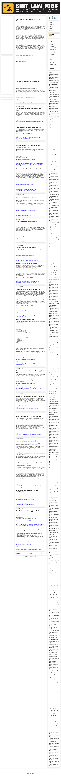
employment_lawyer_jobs (54, 274)
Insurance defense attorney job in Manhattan (30, 396)
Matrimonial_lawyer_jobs (53, 443)
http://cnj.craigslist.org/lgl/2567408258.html (23, 544)
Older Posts (42, 553)
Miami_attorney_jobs (53, 452)
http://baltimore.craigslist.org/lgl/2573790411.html (24, 520)
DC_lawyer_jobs (52, 224)
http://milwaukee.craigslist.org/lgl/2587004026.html (25, 236)
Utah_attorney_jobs (52, 723)
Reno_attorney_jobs (53, 600)
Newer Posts (18, 553)
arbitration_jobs (52, 90)
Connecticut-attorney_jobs (33, 137)
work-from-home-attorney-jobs (39, 102)
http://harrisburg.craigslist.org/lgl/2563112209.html (25, 499)
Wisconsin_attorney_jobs (20, 241)
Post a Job (51, 26)
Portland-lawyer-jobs (53, 570)
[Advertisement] (7, 34)
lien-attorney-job (52, 410)
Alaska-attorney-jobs (53, 82)
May (51, 59)
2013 (51, 42)
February (52, 64)
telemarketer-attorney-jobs (54, 679)
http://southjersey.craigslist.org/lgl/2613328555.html (25, 97)
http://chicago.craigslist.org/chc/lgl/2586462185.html (25, 255)
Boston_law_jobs (22, 281)
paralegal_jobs (51, 534)
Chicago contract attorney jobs (26, 247)
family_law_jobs (30, 434)
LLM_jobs (51, 414)
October (51, 51)
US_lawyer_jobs (52, 721)
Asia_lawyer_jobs (52, 99)
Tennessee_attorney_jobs (54, 687)
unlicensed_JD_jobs (29, 102)
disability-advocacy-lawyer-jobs (52, 244)
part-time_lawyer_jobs (32, 239)
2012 (51, 44)
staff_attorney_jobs (52, 652)
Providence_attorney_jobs (54, 578)
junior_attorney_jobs (21, 388)
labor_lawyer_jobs (52, 386)
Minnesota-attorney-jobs (53, 467)
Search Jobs (51, 24)
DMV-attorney (51, 248)
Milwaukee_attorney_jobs (23, 239)
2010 (51, 68)
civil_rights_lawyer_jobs (29, 281)
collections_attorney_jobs (53, 179)
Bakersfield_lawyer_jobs (53, 121)
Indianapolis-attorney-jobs (54, 361)
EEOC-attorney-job (52, 270)
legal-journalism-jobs (53, 403)
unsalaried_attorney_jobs (53, 718)
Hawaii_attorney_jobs (53, 332)
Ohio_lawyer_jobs (52, 517)
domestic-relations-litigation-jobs (52, 257)
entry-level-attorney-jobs (39, 58)
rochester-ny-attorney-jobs (54, 609)
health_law (51, 334)
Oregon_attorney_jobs (53, 528)
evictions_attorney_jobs (53, 293)
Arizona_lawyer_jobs (53, 94)
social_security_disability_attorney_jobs (54, 647)
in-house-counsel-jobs (53, 357)
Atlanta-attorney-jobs (53, 101)
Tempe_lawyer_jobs (52, 682)
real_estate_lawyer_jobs (53, 594)
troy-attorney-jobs (52, 703)
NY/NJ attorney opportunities (25, 319)
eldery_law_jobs (52, 272)
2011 (51, 46)
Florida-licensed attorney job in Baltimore (29, 511)
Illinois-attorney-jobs (53, 349)
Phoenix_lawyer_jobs (53, 560)
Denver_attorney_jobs (53, 237)
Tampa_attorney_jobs (53, 670)
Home (30, 553)
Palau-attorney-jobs (52, 532)
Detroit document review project (26, 197)
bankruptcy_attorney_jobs (54, 127)
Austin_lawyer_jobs (52, 111)
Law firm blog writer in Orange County (28, 145)
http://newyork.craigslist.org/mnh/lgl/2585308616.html (25, 383)
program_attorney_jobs (53, 576)
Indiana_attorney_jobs (53, 359)
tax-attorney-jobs (39, 60)
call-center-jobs (52, 157)
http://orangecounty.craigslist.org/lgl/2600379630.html (25, 159)
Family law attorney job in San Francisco (29, 416)
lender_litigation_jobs (53, 408)
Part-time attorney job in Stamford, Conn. (29, 127)
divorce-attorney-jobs (53, 246)
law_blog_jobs (38, 163)
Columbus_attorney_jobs (53, 185)
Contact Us (51, 30)
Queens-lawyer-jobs (53, 590)
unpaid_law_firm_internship (21, 61)
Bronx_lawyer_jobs (22, 121)
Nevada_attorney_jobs (53, 476)
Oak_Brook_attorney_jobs (54, 514)
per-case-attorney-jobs (40, 239)
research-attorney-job (53, 602)
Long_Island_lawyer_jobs (54, 419)
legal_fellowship (52, 399)
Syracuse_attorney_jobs (53, 667)
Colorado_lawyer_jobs (53, 182)
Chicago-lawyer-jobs (53, 164)
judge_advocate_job (53, 379)
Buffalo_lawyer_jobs (53, 149)
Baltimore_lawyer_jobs (23, 524)
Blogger (32, 773)
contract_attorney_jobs (53, 202)
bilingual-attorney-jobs (53, 135)
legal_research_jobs (30, 485)
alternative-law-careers (23, 163)
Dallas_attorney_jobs (53, 222)
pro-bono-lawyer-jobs (53, 572)
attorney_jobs (51, 106)
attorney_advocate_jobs (53, 103)
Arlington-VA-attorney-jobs (54, 96)
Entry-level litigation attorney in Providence (30, 169)
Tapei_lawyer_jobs (52, 672)
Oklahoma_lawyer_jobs (53, 522)
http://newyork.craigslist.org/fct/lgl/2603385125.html (25, 133)
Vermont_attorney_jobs (53, 727)
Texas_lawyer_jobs (52, 690)
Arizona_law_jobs (52, 92)
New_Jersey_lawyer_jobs (20, 549)
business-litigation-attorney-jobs (52, 151)
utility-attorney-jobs (52, 725)
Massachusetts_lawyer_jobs (21, 282)
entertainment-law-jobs (53, 279)
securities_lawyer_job (53, 637)
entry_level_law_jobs (31, 58)
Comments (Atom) (33, 556)
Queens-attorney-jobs (37, 122)
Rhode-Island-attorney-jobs (30, 190)
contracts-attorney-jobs (53, 205)
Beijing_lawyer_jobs (52, 130)
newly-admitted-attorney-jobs (31, 189)
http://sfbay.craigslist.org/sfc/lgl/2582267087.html (24, 430)
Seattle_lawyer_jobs (53, 635)
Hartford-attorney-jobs (53, 330)
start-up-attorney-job (53, 656)
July (51, 56)
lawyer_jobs (51, 395)
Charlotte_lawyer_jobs (53, 161)
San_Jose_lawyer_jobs (53, 630)
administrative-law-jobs (53, 80)
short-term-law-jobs (19, 215)
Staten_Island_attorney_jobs (21, 124)
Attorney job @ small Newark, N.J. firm (28, 530)
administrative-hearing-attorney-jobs (53, 78)
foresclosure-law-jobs (34, 313)
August (51, 54)
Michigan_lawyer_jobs (53, 456)
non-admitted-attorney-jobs (23, 100)
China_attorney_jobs (53, 169)
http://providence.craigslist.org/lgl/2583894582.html (25, 184)
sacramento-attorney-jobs (54, 615)
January (51, 66)
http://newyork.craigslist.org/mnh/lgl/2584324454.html (25, 359)
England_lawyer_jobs (53, 277)
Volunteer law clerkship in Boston (26, 263)
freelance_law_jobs (52, 313)
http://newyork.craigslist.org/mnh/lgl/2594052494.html (25, 210)
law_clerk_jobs (36, 281)
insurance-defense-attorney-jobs (24, 408)
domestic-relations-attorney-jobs (52, 254)
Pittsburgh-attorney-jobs (53, 562)
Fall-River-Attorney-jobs (53, 296)
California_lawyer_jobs (23, 58)
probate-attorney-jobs (53, 574)
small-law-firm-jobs (37, 549)
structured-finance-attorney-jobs (52, 662)
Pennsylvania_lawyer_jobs (20, 504)
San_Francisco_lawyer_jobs (31, 60)
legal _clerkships (52, 397)
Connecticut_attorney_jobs (23, 137)
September (52, 52)
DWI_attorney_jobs (52, 268)
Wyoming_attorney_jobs (53, 764)
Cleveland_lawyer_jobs (53, 176)
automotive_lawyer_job (53, 116)
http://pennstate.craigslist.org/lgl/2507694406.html (24, 482)
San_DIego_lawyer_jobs (53, 624)
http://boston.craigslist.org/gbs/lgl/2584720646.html (25, 277)
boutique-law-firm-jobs (53, 139)
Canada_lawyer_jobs (53, 159)
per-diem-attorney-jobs (29, 122)
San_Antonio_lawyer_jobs (54, 621)
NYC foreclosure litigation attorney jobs (28, 289)
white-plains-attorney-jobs (54, 746)
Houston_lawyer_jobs (53, 342)
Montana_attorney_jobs (53, 470)
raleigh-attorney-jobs (53, 592)
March (51, 62)
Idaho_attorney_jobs (53, 347)
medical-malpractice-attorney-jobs (53, 450)
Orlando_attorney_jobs (53, 530)
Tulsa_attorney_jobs (53, 705)
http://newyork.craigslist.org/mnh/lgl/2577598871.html (25, 405)
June (51, 57)
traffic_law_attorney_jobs (53, 698)
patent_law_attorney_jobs (54, 539)
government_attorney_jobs (54, 321)
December (52, 47)
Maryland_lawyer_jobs (36, 525)
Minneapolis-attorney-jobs (54, 464)
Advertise (50, 28)
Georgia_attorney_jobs (53, 318)
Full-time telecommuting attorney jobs (28, 81)
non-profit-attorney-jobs (53, 505)
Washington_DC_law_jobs (54, 735)
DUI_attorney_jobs (52, 266)
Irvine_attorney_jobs (53, 374)
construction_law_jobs (53, 194)
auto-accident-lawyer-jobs (54, 113)
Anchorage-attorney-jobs (53, 87)
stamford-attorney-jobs (26, 138)
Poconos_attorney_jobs (53, 565)
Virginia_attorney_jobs (53, 729)
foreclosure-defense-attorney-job (24, 313)
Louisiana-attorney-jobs (53, 425)
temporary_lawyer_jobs (27, 215)
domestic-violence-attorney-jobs (52, 261)
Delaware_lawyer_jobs (53, 235)
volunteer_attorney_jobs (53, 732)
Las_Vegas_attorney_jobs (54, 388)
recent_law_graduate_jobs (20, 60)
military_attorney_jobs (53, 459)
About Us (50, 22)
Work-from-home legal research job (27, 441)
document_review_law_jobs (24, 387)
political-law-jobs (52, 568)
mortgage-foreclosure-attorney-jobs (53, 474)
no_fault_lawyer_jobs (37, 409)
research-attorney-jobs (53, 604)
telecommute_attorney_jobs (21, 102)
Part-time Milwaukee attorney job (26, 222)
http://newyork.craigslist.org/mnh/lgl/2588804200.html (25, 310)
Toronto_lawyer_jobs (53, 694)
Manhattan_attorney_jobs (38, 121)
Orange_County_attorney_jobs (37, 164)
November (52, 49)
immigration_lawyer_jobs (53, 354)
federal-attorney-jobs (53, 301)
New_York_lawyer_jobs (20, 122)
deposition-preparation (53, 239)
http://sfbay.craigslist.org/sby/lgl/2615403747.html (24, 55)
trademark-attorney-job (53, 696)
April (51, 61)
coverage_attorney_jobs (53, 210)
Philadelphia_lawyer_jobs (54, 557)
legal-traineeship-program (54, 405)
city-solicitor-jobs (52, 171)
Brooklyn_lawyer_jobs (30, 121)
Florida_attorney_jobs (20, 525)
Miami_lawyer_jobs (52, 454)
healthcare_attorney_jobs (53, 336)
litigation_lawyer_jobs (21, 189)
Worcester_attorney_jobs (53, 755)
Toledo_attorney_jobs (53, 692)
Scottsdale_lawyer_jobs (53, 632)
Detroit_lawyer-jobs (52, 241)
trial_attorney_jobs (52, 701)
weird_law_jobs (52, 741)
